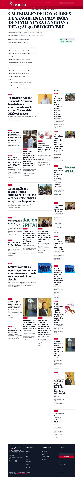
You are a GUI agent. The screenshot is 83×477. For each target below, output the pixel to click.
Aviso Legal (44, 458)
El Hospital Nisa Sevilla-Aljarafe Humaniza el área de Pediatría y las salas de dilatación (29, 324)
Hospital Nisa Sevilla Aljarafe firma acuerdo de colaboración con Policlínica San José (44, 236)
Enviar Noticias (62, 465)
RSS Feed (28, 467)
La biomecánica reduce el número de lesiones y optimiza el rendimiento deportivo (15, 222)
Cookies (63, 472)
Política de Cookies (46, 454)
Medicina (26, 9)
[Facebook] (9, 461)
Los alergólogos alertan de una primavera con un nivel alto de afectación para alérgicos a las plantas (58, 106)
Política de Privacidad (46, 453)
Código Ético (44, 451)
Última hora (22, 7)
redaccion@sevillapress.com (21, 473)
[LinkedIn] (16, 461)
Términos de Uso (45, 456)
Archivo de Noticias (29, 466)
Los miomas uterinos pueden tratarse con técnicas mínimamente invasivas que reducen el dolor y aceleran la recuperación (14, 136)
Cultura (59, 7)
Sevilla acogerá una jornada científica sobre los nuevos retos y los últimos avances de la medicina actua (14, 304)
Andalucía (33, 7)
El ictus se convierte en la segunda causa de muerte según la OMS (44, 148)
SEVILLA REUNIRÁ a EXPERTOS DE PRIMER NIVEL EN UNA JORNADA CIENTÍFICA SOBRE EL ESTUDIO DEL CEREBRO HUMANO (14, 162)
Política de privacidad (67, 460)
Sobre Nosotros (45, 449)
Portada (16, 7)
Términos (67, 472)
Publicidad (61, 462)
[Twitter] (11, 461)
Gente (38, 7)
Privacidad (59, 472)
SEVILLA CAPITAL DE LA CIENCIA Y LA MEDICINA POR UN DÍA (14, 244)
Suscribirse (66, 456)
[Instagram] (14, 461)
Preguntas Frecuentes (63, 464)
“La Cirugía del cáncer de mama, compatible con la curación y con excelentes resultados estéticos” (29, 237)
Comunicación (54, 7)
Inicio (9, 9)
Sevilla (27, 7)
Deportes (43, 7)
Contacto (44, 459)
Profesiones (65, 7)
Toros (48, 7)
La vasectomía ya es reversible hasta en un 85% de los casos (14, 330)
